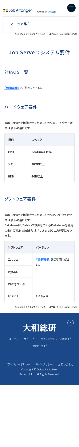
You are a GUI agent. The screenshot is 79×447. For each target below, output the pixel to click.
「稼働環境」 (11, 88)
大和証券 (37, 346)
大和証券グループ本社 (54, 339)
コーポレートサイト (19, 339)
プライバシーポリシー (18, 364)
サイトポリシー (44, 364)
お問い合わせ (66, 364)
